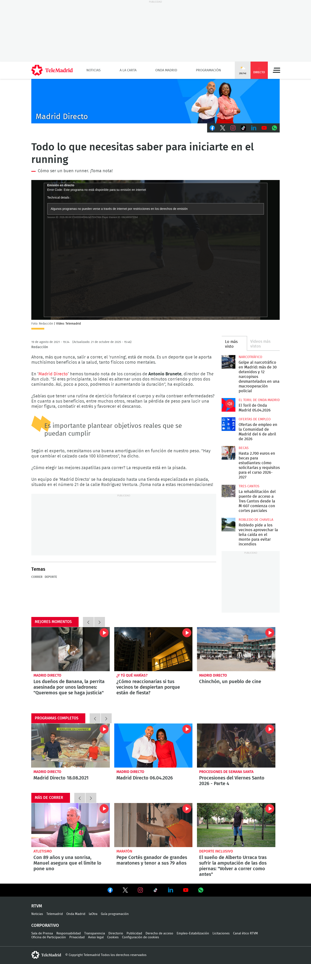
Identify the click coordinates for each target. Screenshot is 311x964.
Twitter (222, 128)
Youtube (264, 127)
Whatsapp (274, 127)
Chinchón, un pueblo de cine (236, 649)
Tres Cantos (249, 486)
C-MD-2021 (155, 101)
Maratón (124, 851)
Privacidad (77, 937)
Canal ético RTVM (245, 933)
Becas (244, 448)
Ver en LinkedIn (170, 890)
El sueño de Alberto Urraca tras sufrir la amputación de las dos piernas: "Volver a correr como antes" (236, 825)
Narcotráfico (250, 357)
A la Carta (128, 70)
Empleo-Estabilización (193, 933)
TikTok (243, 128)
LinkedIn (254, 127)
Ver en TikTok (155, 891)
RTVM (36, 906)
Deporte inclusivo (216, 851)
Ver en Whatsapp (201, 890)
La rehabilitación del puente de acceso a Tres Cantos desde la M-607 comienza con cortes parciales (228, 491)
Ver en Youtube (185, 890)
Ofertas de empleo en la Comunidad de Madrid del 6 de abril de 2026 (228, 424)
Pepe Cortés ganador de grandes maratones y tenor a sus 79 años (153, 825)
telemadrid (46, 955)
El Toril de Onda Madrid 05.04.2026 (228, 405)
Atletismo (42, 851)
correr (37, 576)
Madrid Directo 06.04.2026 (153, 745)
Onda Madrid (166, 70)
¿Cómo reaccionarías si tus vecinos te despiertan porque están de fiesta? (153, 649)
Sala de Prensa (42, 933)
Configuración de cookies (140, 937)
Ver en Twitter (125, 891)
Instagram (233, 127)
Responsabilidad (68, 933)
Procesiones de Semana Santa (226, 772)
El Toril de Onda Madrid (259, 400)
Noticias (93, 70)
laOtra (93, 914)
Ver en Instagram (140, 890)
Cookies (113, 937)
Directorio (115, 933)
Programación (208, 70)
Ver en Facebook (110, 891)
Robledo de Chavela (256, 519)
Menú (276, 70)
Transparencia (94, 933)
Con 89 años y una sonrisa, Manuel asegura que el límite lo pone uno (70, 825)
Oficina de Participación (48, 937)
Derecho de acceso (159, 933)
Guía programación (115, 914)
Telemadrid (54, 914)
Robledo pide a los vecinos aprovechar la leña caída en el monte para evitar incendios (228, 524)
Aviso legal (96, 937)
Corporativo (45, 925)
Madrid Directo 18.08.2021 (70, 745)
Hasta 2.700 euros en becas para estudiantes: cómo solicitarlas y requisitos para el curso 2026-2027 (228, 453)
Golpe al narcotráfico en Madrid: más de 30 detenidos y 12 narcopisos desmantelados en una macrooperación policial (228, 362)
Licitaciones (221, 933)
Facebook (212, 128)
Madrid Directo (53, 374)
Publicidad (134, 933)
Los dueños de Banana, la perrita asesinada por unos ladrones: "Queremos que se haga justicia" (70, 649)
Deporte (51, 576)
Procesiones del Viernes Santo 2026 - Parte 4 (236, 745)
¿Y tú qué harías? (132, 675)
